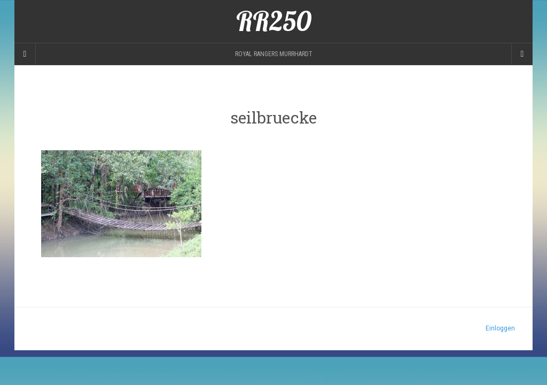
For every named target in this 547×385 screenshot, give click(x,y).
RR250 (273, 21)
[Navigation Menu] (522, 54)
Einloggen (500, 328)
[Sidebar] (25, 54)
